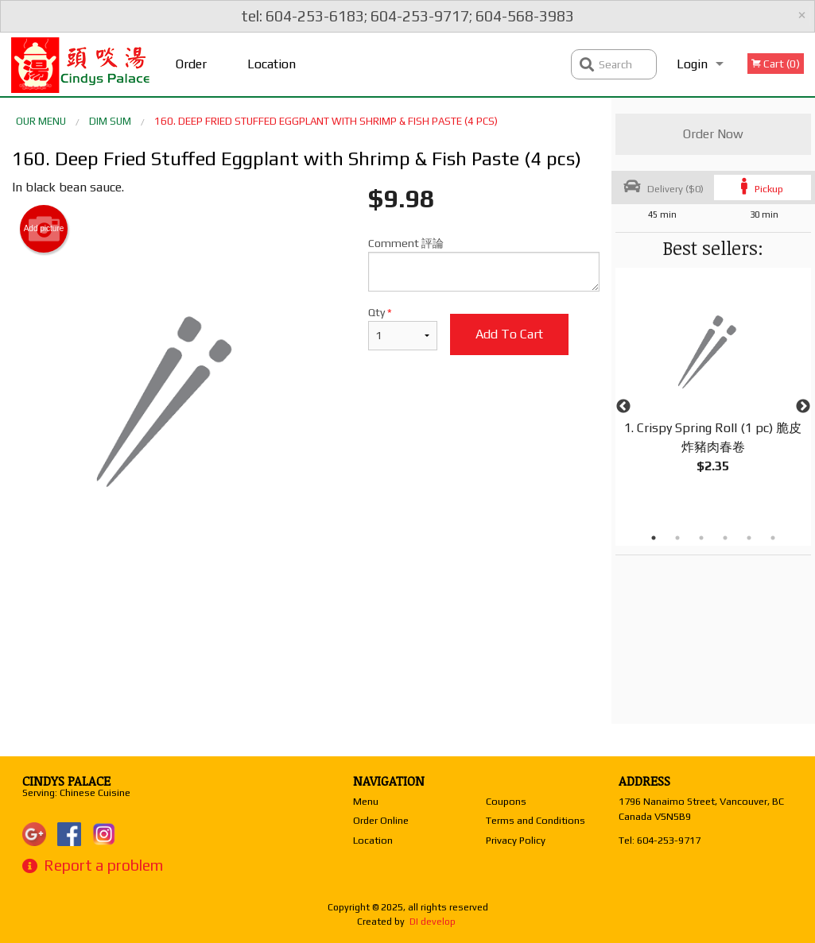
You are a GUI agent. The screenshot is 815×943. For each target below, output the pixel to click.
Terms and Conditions (535, 820)
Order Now (713, 133)
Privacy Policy (515, 840)
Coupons (506, 801)
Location (271, 63)
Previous (623, 407)
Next (803, 407)
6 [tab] (773, 538)
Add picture (44, 229)
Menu (365, 801)
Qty (402, 328)
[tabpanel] (713, 388)
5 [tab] (749, 538)
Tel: (660, 840)
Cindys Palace (66, 781)
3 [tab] (701, 538)
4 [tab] (725, 538)
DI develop (432, 921)
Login (692, 63)
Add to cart (509, 334)
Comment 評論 (483, 264)
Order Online (193, 76)
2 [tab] (677, 538)
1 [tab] (654, 538)
